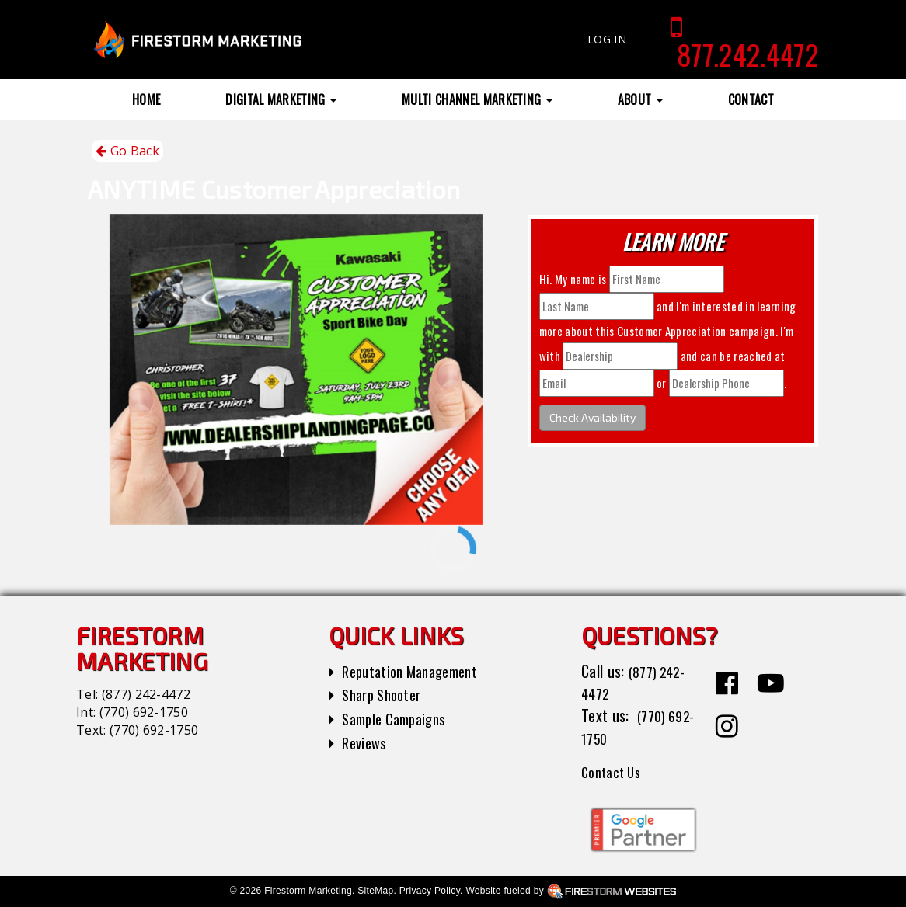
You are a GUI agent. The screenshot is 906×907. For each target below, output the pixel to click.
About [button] (640, 99)
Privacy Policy (429, 890)
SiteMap (375, 890)
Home (146, 99)
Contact (751, 99)
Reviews (366, 742)
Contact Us (615, 771)
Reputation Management (417, 671)
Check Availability (592, 417)
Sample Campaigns (399, 718)
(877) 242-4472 (146, 694)
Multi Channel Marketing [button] (477, 99)
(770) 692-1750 (143, 712)
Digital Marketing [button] (280, 99)
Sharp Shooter (386, 694)
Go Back (127, 151)
